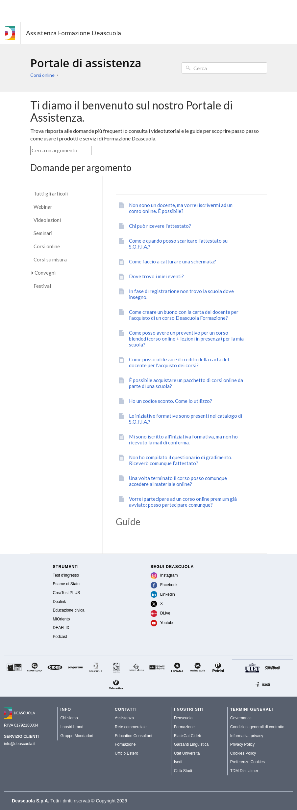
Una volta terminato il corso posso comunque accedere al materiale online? (178, 481)
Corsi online (42, 75)
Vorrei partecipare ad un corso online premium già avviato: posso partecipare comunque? (183, 502)
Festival (42, 286)
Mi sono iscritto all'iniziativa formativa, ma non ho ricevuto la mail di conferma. (183, 439)
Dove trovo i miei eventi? (156, 276)
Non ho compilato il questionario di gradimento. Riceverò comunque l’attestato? (180, 460)
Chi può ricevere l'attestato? (160, 226)
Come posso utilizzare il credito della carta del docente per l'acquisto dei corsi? (179, 362)
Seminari (43, 233)
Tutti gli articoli (51, 193)
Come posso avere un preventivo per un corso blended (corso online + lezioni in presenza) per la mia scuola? (186, 338)
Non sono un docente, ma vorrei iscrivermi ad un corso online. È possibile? (181, 208)
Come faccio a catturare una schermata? (172, 261)
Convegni (45, 273)
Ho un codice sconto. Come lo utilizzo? (170, 401)
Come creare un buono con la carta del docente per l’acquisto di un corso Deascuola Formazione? (183, 315)
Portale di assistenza (85, 63)
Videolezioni (47, 220)
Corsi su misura (50, 259)
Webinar (43, 206)
